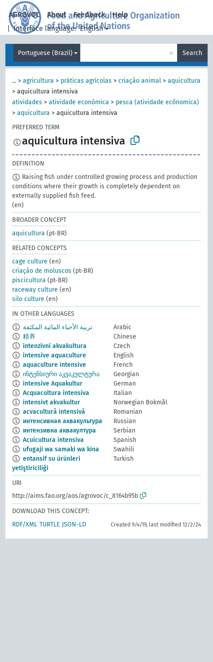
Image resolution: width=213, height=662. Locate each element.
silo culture (28, 299)
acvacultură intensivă (54, 412)
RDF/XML (24, 524)
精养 (29, 336)
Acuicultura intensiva (53, 440)
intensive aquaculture (54, 355)
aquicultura (184, 81)
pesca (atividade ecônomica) (157, 102)
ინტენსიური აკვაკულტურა (61, 374)
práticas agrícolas (86, 81)
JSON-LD (74, 524)
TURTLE (49, 524)
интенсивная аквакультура (62, 421)
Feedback (89, 14)
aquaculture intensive (54, 365)
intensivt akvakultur (51, 402)
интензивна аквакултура (59, 430)
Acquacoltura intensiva (56, 393)
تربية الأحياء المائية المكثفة (57, 327)
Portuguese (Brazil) (45, 53)
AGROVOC (24, 14)
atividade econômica (79, 102)
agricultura (38, 81)
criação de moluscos (41, 271)
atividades (27, 102)
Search (192, 53)
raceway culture (35, 289)
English (91, 28)
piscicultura (29, 280)
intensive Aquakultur (53, 383)
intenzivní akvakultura (55, 346)
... (14, 81)
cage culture (30, 261)
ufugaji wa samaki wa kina (61, 449)
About (56, 14)
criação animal (139, 81)
